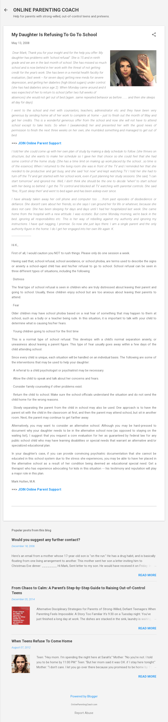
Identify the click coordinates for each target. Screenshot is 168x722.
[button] (153, 35)
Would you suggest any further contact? (46, 540)
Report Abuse (84, 713)
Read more (147, 575)
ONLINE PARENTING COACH (46, 10)
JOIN (22, 143)
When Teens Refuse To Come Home (42, 641)
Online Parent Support (43, 143)
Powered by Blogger (84, 696)
